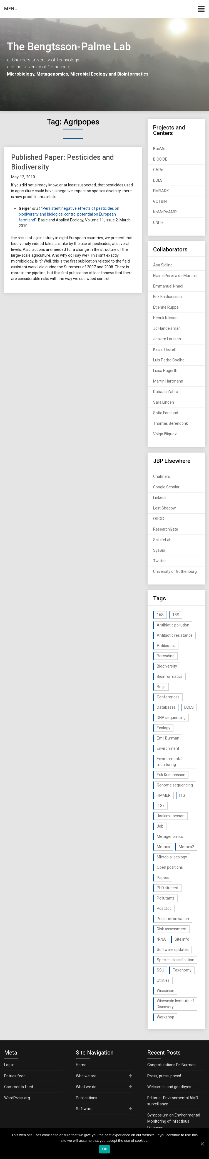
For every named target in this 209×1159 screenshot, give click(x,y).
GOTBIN (160, 201)
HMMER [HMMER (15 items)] (164, 795)
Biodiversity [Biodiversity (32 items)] (167, 666)
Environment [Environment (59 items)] (168, 748)
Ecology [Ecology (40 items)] (163, 728)
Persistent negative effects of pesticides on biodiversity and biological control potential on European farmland (69, 214)
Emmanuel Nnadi (168, 286)
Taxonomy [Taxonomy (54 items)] (182, 970)
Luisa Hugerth (165, 370)
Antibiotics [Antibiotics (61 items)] (166, 645)
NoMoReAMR (165, 212)
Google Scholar (166, 487)
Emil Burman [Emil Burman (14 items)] (168, 738)
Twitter (159, 561)
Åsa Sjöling (163, 265)
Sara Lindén (163, 402)
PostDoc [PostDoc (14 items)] (164, 908)
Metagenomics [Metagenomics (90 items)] (170, 836)
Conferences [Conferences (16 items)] (168, 697)
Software (84, 1108)
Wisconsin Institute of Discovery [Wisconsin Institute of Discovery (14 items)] (175, 1004)
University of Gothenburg (175, 571)
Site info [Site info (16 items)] (182, 939)
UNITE (158, 222)
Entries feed (15, 1076)
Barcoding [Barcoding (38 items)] (166, 656)
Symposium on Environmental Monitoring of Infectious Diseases (173, 1121)
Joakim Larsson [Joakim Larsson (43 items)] (171, 816)
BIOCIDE (160, 159)
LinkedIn (160, 497)
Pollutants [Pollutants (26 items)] (166, 898)
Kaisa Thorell (164, 349)
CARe (158, 170)
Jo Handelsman (167, 328)
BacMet (160, 148)
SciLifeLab (162, 540)
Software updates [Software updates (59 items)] (173, 949)
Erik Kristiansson (167, 296)
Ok (104, 1149)
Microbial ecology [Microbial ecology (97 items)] (172, 857)
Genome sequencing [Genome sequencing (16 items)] (175, 785)
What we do (86, 1087)
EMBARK (161, 191)
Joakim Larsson (167, 339)
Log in (9, 1065)
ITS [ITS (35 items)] (182, 795)
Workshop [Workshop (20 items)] (165, 1017)
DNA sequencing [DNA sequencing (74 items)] (171, 717)
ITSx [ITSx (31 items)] (161, 805)
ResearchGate (165, 529)
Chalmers (161, 476)
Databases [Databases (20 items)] (166, 707)
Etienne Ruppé (166, 307)
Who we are (86, 1076)
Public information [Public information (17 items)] (173, 918)
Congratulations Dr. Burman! (171, 1065)
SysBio (159, 550)
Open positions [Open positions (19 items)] (170, 867)
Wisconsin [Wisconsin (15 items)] (165, 990)
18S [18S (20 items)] (175, 615)
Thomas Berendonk (170, 423)
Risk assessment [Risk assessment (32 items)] (171, 929)
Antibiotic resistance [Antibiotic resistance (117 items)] (175, 635)
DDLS (158, 180)
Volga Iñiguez (165, 434)
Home (81, 1065)
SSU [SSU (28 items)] (160, 970)
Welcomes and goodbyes (169, 1087)
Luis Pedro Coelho (169, 360)
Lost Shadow (164, 508)
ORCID (158, 518)
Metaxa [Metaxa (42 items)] (163, 847)
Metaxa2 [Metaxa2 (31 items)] (186, 847)
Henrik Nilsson (165, 318)
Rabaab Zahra (165, 391)
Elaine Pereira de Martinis (175, 275)
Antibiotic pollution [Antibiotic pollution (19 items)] (173, 625)
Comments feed (18, 1087)
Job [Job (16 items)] (160, 826)
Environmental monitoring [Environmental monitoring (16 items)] (169, 761)
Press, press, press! (164, 1076)
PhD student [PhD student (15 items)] (167, 888)
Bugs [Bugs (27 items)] (161, 687)
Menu (11, 8)
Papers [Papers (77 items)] (163, 877)
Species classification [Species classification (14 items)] (175, 960)
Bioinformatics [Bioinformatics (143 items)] (170, 676)
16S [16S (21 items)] (160, 615)
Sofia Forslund (165, 413)
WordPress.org (17, 1098)
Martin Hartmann (168, 381)
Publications (86, 1098)
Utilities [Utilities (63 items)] (163, 980)
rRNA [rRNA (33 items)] (161, 939)
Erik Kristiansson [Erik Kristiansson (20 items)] (171, 775)
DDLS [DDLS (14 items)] (189, 707)
